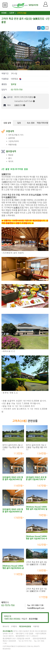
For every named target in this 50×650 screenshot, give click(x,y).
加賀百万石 (19, 105)
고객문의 (14, 626)
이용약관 (36, 626)
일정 (19, 123)
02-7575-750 (8, 605)
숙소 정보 (31, 123)
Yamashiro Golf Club (24, 101)
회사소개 (6, 626)
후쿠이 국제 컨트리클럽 (24, 97)
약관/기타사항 (42, 123)
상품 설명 (7, 123)
